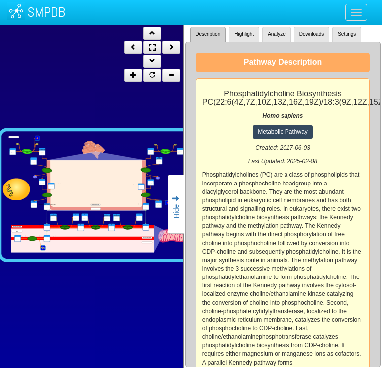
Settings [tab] (347, 34)
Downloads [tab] (311, 34)
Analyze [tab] (277, 34)
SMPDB (46, 12)
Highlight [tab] (244, 34)
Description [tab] (207, 34)
